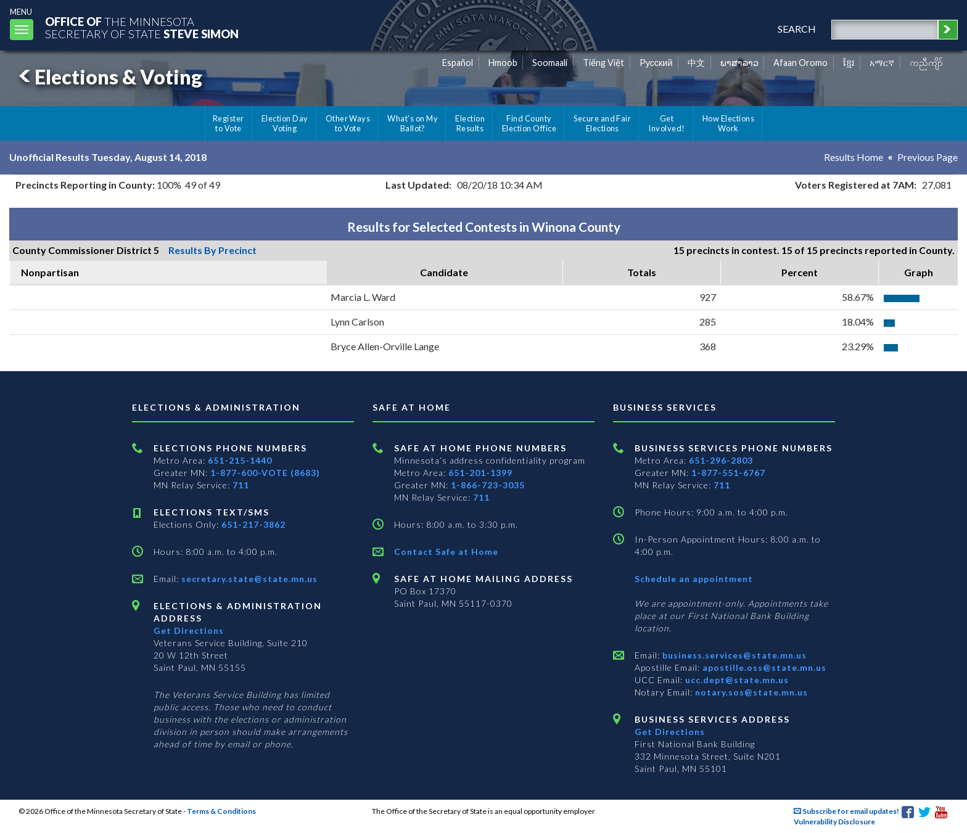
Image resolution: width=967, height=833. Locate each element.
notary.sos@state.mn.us (750, 692)
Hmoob (502, 62)
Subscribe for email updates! (846, 811)
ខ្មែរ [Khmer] (849, 62)
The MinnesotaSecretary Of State (142, 27)
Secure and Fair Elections (602, 123)
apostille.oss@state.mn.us (763, 667)
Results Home (853, 157)
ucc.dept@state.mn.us (736, 680)
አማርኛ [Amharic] (882, 62)
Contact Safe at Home (446, 551)
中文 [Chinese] (696, 62)
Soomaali (549, 62)
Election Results (470, 123)
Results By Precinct (212, 250)
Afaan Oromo (800, 62)
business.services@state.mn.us (733, 655)
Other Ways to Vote (348, 123)
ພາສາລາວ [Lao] (739, 62)
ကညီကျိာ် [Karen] (926, 62)
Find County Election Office (529, 123)
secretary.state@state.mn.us (248, 578)
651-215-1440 (240, 460)
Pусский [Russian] (656, 62)
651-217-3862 (253, 524)
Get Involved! (666, 123)
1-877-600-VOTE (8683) (265, 472)
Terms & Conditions (221, 811)
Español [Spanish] (457, 62)
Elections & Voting (108, 77)
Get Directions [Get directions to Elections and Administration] (189, 630)
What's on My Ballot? (412, 123)
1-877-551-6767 (728, 472)
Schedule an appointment (694, 578)
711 (240, 485)
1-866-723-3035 (488, 485)
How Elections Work (728, 123)
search (797, 29)
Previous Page (927, 157)
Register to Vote (228, 123)
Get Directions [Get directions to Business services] (670, 731)
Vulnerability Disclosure (834, 821)
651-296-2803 (721, 460)
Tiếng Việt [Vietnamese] (603, 62)
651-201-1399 (480, 472)
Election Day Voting (284, 123)
